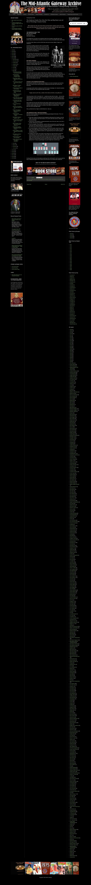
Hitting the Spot (73, 552)
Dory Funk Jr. (72, 497)
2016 (13, 156)
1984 (71, 262)
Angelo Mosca (72, 376)
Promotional (72, 705)
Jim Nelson (72, 578)
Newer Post (29, 184)
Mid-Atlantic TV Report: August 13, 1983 (17, 86)
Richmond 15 (72, 311)
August (14, 65)
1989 (71, 269)
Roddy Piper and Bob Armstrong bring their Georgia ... (17, 127)
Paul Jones (72, 690)
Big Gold (71, 401)
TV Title (71, 815)
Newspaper (72, 672)
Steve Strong (72, 763)
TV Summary (72, 814)
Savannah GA (72, 317)
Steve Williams (72, 764)
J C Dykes (72, 560)
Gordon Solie (72, 536)
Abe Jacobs (72, 363)
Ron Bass (71, 735)
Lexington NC (72, 301)
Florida (71, 518)
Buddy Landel (72, 432)
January (14, 148)
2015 (13, 158)
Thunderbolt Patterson (74, 791)
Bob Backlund (72, 415)
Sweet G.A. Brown (73, 774)
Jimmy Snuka (72, 583)
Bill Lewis (71, 403)
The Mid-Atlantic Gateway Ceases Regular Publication (17, 29)
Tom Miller (72, 796)
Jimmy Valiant (72, 584)
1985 (71, 264)
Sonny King (72, 750)
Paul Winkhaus (72, 693)
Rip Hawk (30, 180)
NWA (71, 679)
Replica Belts (72, 710)
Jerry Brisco (72, 571)
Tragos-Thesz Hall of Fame (75, 806)
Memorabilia (72, 634)
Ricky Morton (72, 721)
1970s (32, 179)
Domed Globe (31, 14)
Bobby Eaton (72, 421)
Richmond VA (72, 312)
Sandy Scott (72, 743)
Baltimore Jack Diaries (74, 391)
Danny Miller (72, 477)
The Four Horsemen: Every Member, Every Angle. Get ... (18, 120)
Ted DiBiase (72, 777)
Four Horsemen (73, 520)
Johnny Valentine (73, 590)
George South (72, 532)
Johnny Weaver (73, 591)
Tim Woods (72, 795)
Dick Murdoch (72, 489)
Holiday (71, 553)
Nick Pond (72, 675)
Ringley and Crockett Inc (74, 725)
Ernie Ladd (72, 509)
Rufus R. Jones (73, 738)
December (15, 59)
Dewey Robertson (73, 486)
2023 (13, 54)
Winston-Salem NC (73, 843)
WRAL (71, 850)
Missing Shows (72, 658)
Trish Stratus (72, 808)
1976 (71, 251)
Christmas (72, 456)
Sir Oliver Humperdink (74, 747)
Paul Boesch (72, 687)
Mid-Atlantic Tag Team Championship (74, 642)
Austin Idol (72, 387)
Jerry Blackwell (72, 570)
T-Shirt (71, 775)
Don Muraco (72, 496)
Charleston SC (72, 282)
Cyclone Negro (72, 474)
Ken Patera (72, 595)
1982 (71, 259)
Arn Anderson (46, 179)
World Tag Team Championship (73, 847)
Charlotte (71, 283)
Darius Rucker (72, 478)
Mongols (71, 662)
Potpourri (71, 703)
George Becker (72, 528)
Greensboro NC (73, 290)
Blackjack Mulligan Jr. (74, 410)
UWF (71, 826)
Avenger (71, 389)
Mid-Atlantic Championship (75, 637)
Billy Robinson (72, 407)
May (14, 70)
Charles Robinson (73, 445)
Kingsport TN (72, 298)
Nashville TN (72, 305)
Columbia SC (72, 286)
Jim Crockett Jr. (73, 576)
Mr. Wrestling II (72, 667)
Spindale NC (72, 754)
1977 (71, 252)
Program (71, 704)
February (15, 146)
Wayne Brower (72, 833)
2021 (13, 57)
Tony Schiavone (73, 802)
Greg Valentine (72, 546)
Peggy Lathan (72, 694)
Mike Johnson (72, 649)
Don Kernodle (72, 495)
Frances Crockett (73, 522)
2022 (13, 56)
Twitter (71, 817)
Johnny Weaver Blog (15, 269)
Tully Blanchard (73, 811)
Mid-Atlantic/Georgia (73, 645)
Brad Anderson (72, 428)
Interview (71, 556)
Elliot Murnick (72, 506)
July (14, 67)
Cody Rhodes (72, 463)
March (14, 144)
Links (71, 612)
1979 (71, 255)
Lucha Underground (73, 618)
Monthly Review (73, 664)
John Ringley (72, 587)
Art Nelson (72, 380)
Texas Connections (73, 781)
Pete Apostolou (72, 697)
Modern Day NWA (73, 661)
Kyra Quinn (72, 604)
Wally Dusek (72, 830)
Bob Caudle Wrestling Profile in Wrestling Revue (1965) (17, 255)
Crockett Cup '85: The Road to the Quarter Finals (17, 91)
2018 (13, 153)
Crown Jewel (72, 473)
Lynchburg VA (72, 304)
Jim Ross (71, 580)
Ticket (71, 792)
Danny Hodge (72, 475)
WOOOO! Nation (73, 844)
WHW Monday (72, 840)
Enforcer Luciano (73, 507)
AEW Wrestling (72, 365)
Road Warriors (72, 728)
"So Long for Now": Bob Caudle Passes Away (16, 229)
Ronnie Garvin (72, 736)
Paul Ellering (72, 689)
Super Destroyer (73, 768)
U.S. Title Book (72, 820)
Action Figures (72, 364)
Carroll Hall (72, 440)
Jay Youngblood (73, 569)
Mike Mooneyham (73, 650)
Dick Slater (72, 490)
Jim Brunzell (72, 573)
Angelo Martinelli (73, 375)
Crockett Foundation (73, 471)
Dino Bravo (72, 492)
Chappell (71, 443)
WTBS (71, 852)
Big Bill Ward (72, 400)
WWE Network (72, 855)
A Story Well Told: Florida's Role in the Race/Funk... (17, 98)
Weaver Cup (72, 836)
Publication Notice (54, 14)
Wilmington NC (72, 322)
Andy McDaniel (72, 373)
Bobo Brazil (72, 422)
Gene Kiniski (72, 527)
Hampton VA (72, 294)
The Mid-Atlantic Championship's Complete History (16, 75)
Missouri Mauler (73, 660)
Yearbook (71, 857)
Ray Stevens (72, 708)
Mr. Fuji (71, 665)
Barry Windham (73, 396)
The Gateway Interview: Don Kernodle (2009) (17, 72)
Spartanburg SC (73, 318)
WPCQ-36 (72, 848)
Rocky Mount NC (73, 315)
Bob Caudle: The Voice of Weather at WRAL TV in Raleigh (16, 219)
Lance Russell (72, 605)
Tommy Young (72, 799)
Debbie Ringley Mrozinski (74, 484)
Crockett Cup (72, 470)
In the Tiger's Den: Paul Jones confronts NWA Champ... (17, 101)
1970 (71, 332)
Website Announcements (74, 837)
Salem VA (71, 739)
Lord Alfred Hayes (73, 613)
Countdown (72, 468)
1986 (71, 265)
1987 (71, 266)
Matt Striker (72, 633)
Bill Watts (71, 405)
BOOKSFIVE (72, 424)
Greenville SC (72, 293)
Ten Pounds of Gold (73, 778)
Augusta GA (72, 277)
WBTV (71, 835)
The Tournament (73, 788)
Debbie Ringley (72, 482)
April (14, 143)
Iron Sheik (72, 557)
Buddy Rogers (72, 433)
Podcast (71, 700)
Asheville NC (72, 275)
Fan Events (72, 510)
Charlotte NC (72, 284)
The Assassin (72, 784)
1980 (71, 257)
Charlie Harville (72, 447)
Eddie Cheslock (73, 504)
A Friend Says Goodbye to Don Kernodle (17, 88)
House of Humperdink (74, 555)
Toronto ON (72, 321)
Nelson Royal (72, 671)
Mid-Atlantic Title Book (74, 643)
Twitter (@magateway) (74, 76)
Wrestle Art (72, 851)
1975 (36, 179)
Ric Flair (71, 712)
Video (71, 828)
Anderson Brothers (41, 179)
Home (14, 14)
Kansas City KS (73, 297)
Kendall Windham (73, 597)
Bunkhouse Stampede (74, 435)
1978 (71, 254)
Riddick (71, 724)
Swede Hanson (72, 771)
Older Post (63, 184)
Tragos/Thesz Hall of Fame (72, 14)
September (15, 64)
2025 (13, 51)
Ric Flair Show (72, 714)
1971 (71, 244)
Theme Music (72, 789)
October (14, 62)
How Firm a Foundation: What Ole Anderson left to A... (17, 107)
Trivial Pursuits (72, 810)
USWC (71, 825)
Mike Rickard (72, 652)
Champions (72, 442)
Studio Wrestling (39, 14)
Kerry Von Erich (73, 598)
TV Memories (72, 813)
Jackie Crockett (73, 564)
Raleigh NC (72, 310)
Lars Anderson (72, 606)
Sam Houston (72, 740)
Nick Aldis (71, 674)
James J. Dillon (72, 567)
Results (71, 711)
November (15, 60)
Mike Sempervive (73, 654)
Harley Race (72, 549)
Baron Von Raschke (73, 394)
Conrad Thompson (73, 467)
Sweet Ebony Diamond (74, 772)
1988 (71, 268)
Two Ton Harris (72, 818)
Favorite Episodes (73, 514)
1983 (71, 261)
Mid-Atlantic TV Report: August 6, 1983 (17, 118)
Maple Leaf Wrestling (74, 627)
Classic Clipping (73, 459)
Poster (71, 701)
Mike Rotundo (72, 653)
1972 (71, 245)
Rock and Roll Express (74, 731)
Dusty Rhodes (72, 500)
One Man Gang (73, 684)
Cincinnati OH (72, 457)
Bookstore (19, 14)
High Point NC (72, 296)
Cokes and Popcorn (73, 464)
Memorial (71, 636)
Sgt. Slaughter (72, 746)
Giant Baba (72, 535)
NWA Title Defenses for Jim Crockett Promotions (17, 275)
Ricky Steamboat (73, 722)
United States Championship (72, 822)
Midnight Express (73, 646)
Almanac (71, 369)
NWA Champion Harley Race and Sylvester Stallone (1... (17, 124)
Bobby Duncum (73, 419)
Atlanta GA (72, 276)
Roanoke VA (72, 314)
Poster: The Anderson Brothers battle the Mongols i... (17, 110)
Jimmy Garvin (72, 581)
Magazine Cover (73, 620)
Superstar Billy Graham (74, 770)
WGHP (71, 839)
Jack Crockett (72, 563)
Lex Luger (72, 609)
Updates (71, 823)
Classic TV (72, 460)
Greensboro (72, 541)
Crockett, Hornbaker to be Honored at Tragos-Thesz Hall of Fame (17, 23)
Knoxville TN (72, 300)
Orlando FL (72, 308)
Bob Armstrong (72, 414)
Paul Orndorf (72, 691)
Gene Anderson (54, 179)
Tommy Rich (72, 798)
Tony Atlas (72, 800)
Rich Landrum (72, 715)
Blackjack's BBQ (73, 411)
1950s (71, 233)
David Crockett (72, 481)
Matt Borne (72, 632)
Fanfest (71, 511)
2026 (13, 49)
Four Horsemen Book (74, 521)
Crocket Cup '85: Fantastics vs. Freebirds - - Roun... (17, 114)
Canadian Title (72, 438)
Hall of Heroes (62, 14)
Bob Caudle (72, 418)
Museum (71, 668)
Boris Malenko (72, 425)
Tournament (72, 805)
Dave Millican (72, 480)
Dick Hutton (72, 488)
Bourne (50, 179)
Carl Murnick (72, 439)
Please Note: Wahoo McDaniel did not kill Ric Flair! (17, 79)
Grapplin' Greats (73, 538)
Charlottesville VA (73, 453)
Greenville (72, 291)
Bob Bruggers (72, 417)
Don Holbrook (72, 493)
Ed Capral (72, 503)
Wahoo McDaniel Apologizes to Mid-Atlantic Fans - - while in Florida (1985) (17, 246)
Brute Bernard (72, 431)
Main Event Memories (74, 626)
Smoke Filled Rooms (73, 749)
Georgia (71, 534)
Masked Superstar (73, 630)
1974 (34, 179)
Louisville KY (72, 303)
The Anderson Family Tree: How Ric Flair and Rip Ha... (18, 82)
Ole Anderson (59, 179)
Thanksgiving (72, 782)
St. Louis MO (72, 319)
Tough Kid (13, 238)
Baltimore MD (72, 279)
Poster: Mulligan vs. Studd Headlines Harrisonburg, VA (18, 131)
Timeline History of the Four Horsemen (17, 137)
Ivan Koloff (72, 559)
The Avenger (72, 785)
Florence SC (72, 289)
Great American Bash (74, 539)
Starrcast (71, 760)
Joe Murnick (72, 585)
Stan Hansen (72, 757)
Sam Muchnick (72, 742)
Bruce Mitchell (72, 429)
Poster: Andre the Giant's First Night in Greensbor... (17, 140)
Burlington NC (72, 280)
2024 (13, 53)
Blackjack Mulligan (73, 408)
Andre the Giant (73, 372)
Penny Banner (72, 696)
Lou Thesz (72, 615)
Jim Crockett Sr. (73, 577)
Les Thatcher (72, 608)
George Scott (72, 531)
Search (24, 14)
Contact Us (46, 14)
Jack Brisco (72, 562)
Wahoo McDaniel (73, 829)
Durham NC (72, 499)
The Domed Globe (15, 266)
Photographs (72, 698)
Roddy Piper (72, 733)
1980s (71, 237)
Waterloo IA (72, 832)
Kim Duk (71, 599)
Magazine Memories (73, 622)
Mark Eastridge (72, 629)
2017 (13, 154)
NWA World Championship (75, 681)
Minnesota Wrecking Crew (74, 656)
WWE (71, 854)
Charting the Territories (74, 454)
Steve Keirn (72, 761)
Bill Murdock (72, 404)
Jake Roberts (72, 566)
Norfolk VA (72, 307)
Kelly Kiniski (72, 594)
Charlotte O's (72, 452)
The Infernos (72, 786)
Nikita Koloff (72, 676)
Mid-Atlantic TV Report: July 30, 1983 (17, 135)
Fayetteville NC (72, 287)
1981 (71, 258)
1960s (71, 235)
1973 (71, 247)
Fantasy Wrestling (73, 513)
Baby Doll (71, 390)
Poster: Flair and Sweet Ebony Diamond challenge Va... (17, 95)
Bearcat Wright (72, 397)
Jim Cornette (72, 574)
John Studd (72, 588)
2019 (13, 151)
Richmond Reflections (74, 718)
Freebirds (71, 524)
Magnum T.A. (72, 623)
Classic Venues (73, 461)
